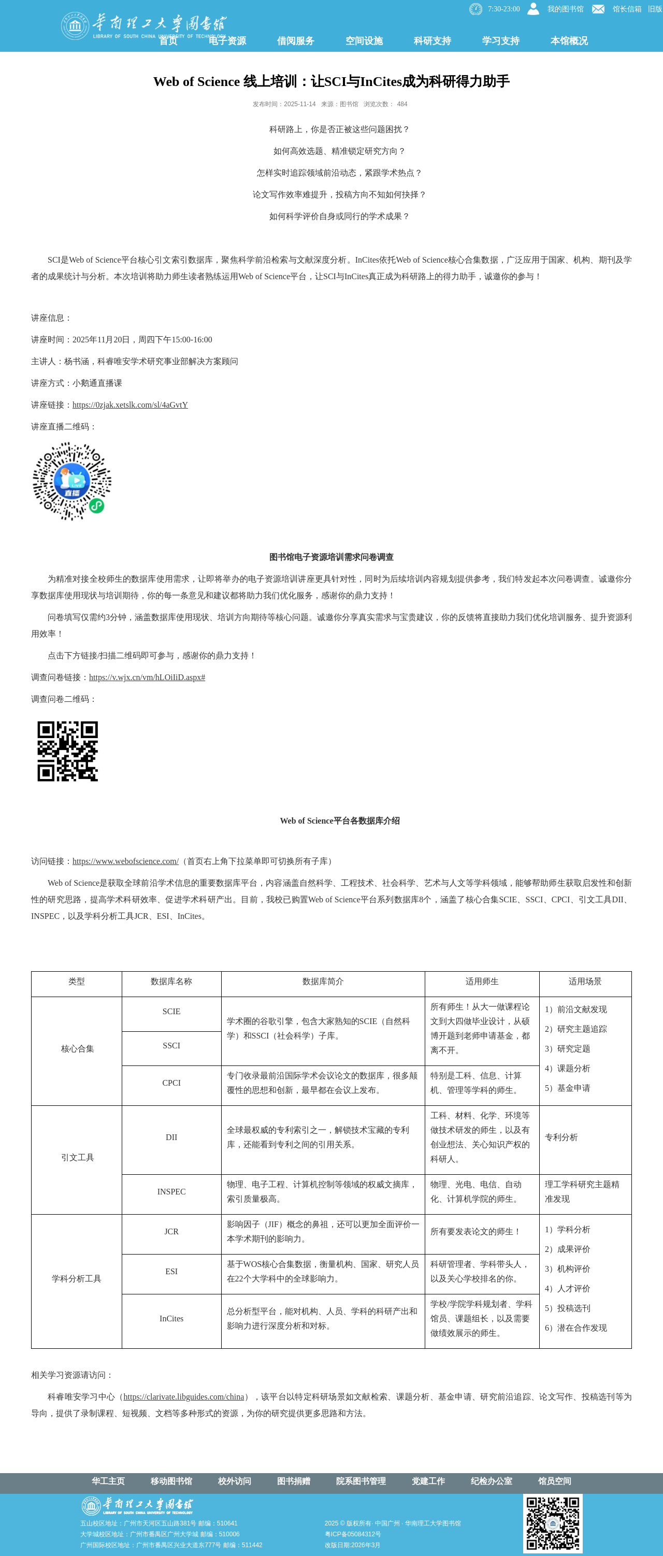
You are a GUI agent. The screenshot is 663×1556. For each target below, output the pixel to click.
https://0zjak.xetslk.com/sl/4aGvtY (130, 404)
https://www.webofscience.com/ (126, 861)
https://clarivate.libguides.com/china (183, 1396)
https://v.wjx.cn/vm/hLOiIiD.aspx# (147, 677)
